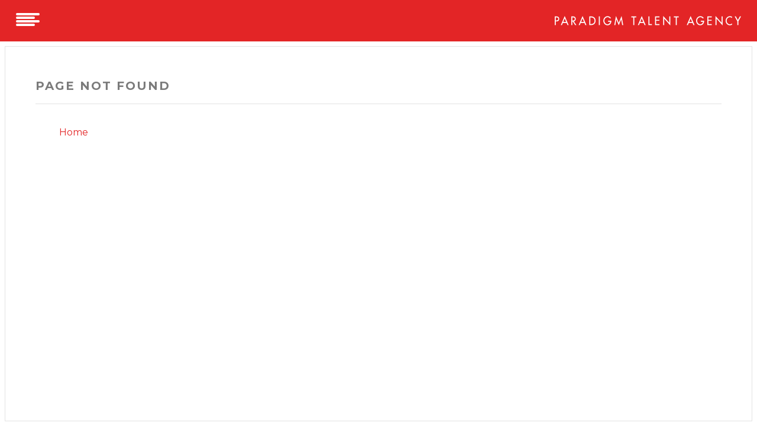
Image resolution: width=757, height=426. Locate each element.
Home (73, 132)
